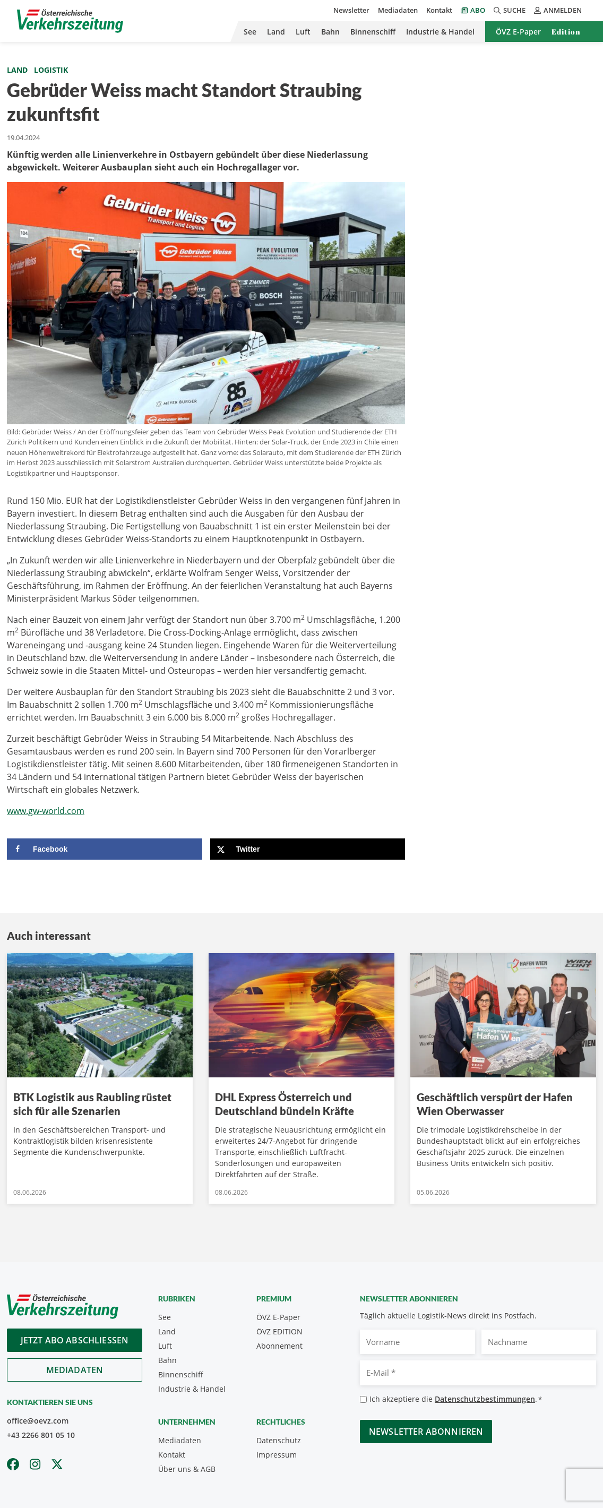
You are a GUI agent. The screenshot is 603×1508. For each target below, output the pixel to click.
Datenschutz (278, 1440)
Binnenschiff (372, 32)
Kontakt (439, 10)
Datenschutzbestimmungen (485, 1399)
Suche (510, 10)
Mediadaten (398, 10)
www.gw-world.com (45, 811)
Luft (303, 32)
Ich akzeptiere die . (455, 1399)
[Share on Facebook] (104, 849)
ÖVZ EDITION (279, 1331)
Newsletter (351, 10)
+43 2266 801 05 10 (41, 1435)
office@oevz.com (37, 1421)
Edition (566, 32)
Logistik (51, 70)
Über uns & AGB (187, 1469)
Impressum (276, 1455)
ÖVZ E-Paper (518, 32)
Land (276, 32)
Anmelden (558, 10)
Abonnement (279, 1346)
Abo (477, 10)
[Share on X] (308, 849)
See (250, 32)
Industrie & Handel (440, 32)
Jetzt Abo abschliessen (75, 1340)
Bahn (330, 32)
